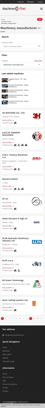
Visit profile (7, 120)
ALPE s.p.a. (8, 260)
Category (22, 61)
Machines (6, 351)
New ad (21, 2)
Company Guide (6, 21)
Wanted (5, 358)
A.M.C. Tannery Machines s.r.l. (15, 156)
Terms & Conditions (9, 384)
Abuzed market (10, 179)
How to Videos (8, 377)
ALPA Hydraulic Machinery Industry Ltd (15, 239)
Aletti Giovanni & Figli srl (14, 218)
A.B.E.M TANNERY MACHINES (11, 133)
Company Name (7, 42)
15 (37, 318)
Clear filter (38, 61)
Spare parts (6, 354)
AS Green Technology (13, 280)
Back (39, 19)
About (4, 374)
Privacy (5, 388)
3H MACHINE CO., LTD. (13, 113)
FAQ (4, 381)
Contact (5, 391)
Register (30, 2)
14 (34, 318)
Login (40, 2)
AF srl (5, 198)
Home (3, 19)
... (30, 318)
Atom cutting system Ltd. (15, 300)
